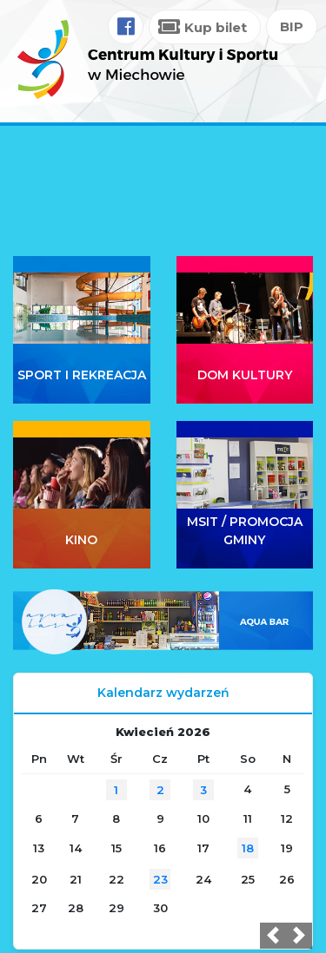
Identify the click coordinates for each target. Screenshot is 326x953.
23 (160, 879)
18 (248, 848)
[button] (273, 936)
